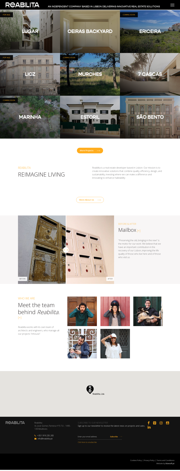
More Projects (90, 151)
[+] (138, 232)
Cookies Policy (136, 461)
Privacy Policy (149, 461)
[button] (90, 390)
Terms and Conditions (165, 461)
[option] (90, 251)
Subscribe (116, 438)
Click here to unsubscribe (87, 443)
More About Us (90, 201)
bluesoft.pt (170, 464)
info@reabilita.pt (43, 439)
